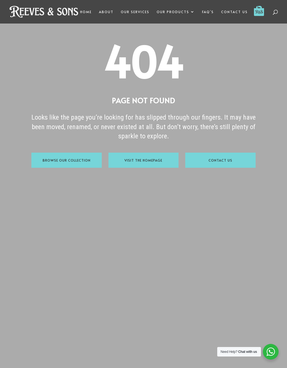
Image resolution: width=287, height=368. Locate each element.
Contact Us (220, 160)
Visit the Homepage (143, 160)
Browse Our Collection (67, 160)
